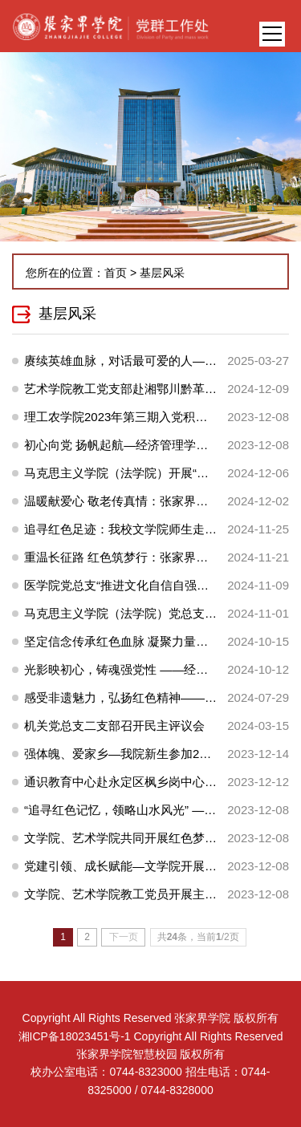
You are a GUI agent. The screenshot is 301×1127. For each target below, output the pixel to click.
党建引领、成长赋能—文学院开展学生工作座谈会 (156, 866)
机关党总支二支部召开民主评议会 (114, 725)
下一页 (123, 937)
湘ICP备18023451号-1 (74, 1036)
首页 (115, 272)
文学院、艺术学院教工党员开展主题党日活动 (144, 894)
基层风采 (162, 272)
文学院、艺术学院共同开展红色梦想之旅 (132, 838)
